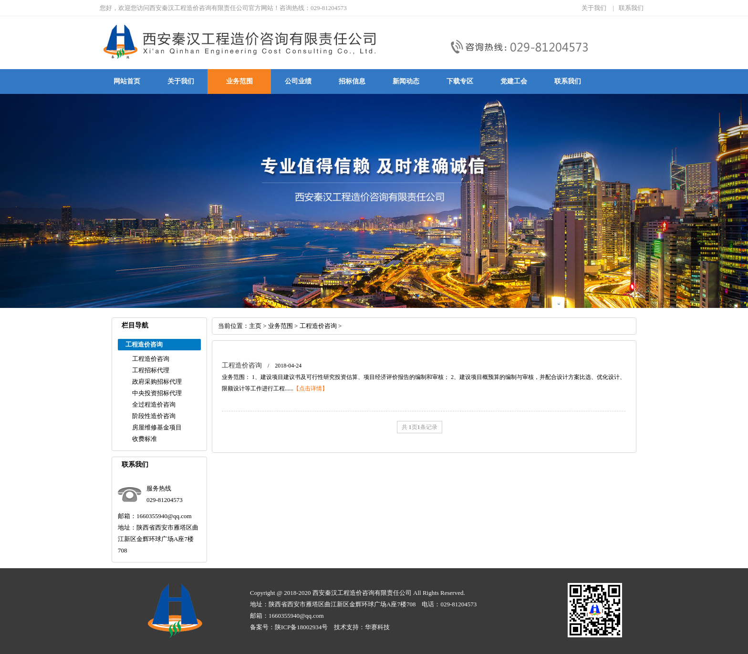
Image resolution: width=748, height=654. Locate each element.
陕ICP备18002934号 (301, 627)
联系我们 (631, 7)
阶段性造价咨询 (154, 415)
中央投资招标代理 (157, 393)
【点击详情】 (310, 388)
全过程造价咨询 (154, 404)
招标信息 (352, 81)
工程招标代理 (150, 370)
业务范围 (239, 81)
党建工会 (513, 81)
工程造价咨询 (150, 358)
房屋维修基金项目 (157, 427)
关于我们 (594, 7)
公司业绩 (298, 81)
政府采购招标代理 (157, 381)
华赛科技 (377, 627)
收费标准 (144, 438)
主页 (255, 325)
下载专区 (460, 81)
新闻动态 (406, 81)
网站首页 (127, 81)
